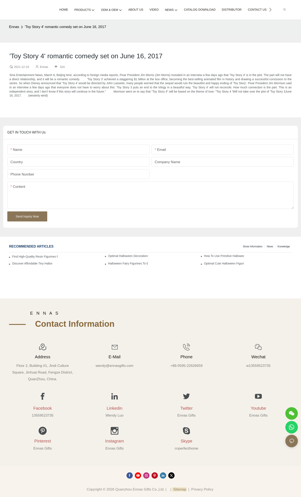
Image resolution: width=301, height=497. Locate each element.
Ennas (14, 27)
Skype (186, 441)
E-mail (114, 357)
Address (42, 357)
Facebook (42, 408)
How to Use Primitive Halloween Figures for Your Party (224, 256)
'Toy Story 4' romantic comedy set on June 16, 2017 (65, 27)
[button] (270, 9)
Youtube (258, 408)
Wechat (258, 357)
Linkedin (114, 408)
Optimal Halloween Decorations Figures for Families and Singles (128, 256)
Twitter (186, 408)
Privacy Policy (202, 489)
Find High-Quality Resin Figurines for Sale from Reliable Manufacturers (35, 256)
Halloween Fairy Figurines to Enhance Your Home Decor (128, 263)
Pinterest (42, 441)
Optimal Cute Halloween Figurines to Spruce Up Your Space (224, 263)
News (270, 246)
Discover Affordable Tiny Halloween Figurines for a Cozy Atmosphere (32, 263)
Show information (252, 246)
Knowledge (283, 246)
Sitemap (179, 489)
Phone (186, 357)
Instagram (114, 441)
